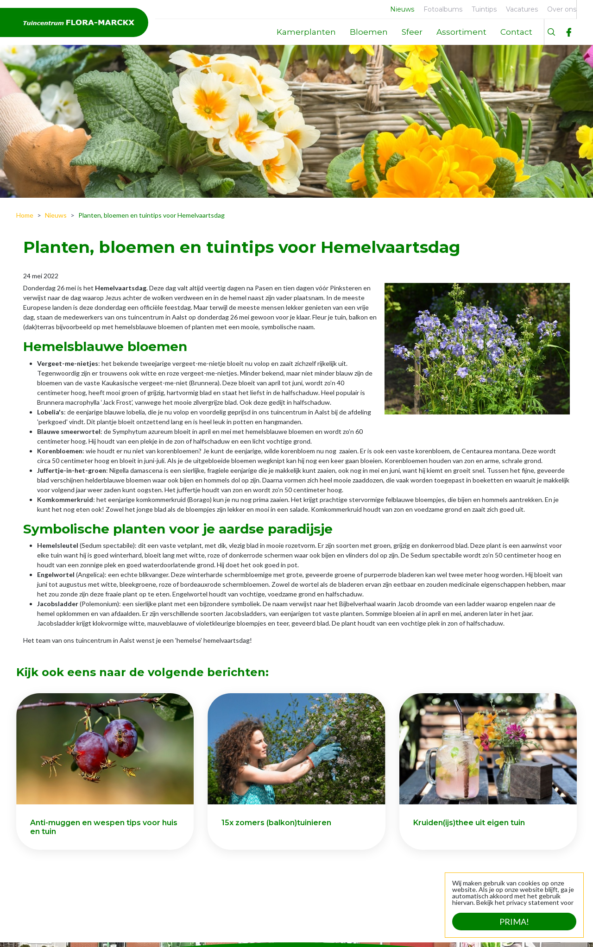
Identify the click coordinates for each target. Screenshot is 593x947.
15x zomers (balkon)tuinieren (276, 822)
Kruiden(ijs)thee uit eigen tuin (469, 822)
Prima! (514, 921)
